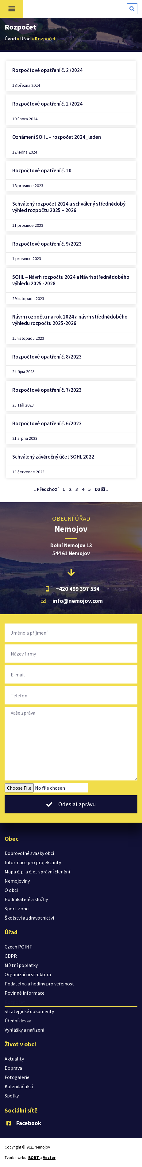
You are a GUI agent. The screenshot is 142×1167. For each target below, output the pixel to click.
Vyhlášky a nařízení (24, 1030)
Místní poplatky (21, 965)
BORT (34, 1157)
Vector (49, 1157)
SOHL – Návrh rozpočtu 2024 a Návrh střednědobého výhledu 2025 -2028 (70, 280)
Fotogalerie (17, 1077)
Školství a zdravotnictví (29, 918)
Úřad (25, 38)
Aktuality (14, 1059)
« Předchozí (46, 489)
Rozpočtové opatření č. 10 (41, 170)
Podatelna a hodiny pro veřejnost (39, 984)
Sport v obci (17, 908)
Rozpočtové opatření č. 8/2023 (47, 356)
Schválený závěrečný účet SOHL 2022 (53, 456)
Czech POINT (19, 947)
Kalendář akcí (19, 1086)
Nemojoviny (17, 881)
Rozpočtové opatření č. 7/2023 (47, 390)
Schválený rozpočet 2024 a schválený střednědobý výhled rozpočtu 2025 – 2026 (68, 207)
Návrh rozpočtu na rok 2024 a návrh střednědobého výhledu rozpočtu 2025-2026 (70, 320)
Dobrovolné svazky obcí (29, 853)
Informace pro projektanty (33, 862)
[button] (11, 9)
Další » (102, 489)
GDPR (11, 956)
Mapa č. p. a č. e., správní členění (37, 871)
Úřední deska (18, 1020)
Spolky (12, 1096)
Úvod (10, 38)
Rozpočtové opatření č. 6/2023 (47, 423)
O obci (11, 890)
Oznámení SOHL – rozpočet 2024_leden (56, 137)
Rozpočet (15, 1002)
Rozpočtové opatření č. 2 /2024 (47, 70)
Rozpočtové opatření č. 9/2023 (47, 243)
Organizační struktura (28, 974)
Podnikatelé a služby (26, 899)
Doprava (13, 1068)
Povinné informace (24, 993)
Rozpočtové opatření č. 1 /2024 (47, 103)
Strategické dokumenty (29, 1011)
